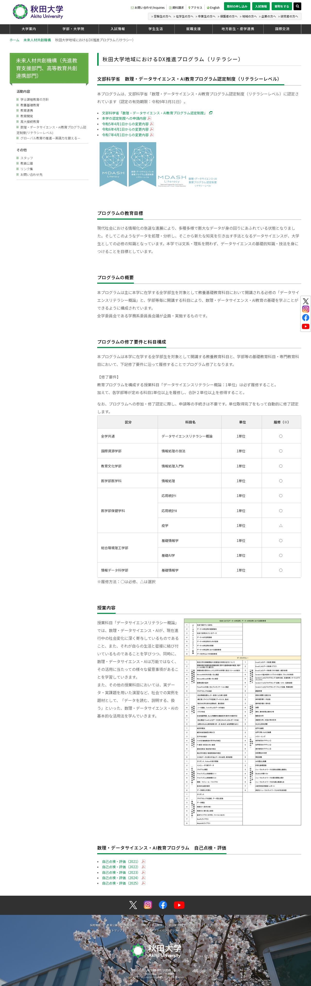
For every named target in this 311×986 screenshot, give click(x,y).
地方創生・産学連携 (238, 28)
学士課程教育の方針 (34, 99)
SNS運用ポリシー (197, 930)
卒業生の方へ (207, 16)
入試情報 (261, 6)
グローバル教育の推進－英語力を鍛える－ (50, 138)
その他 (22, 149)
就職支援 (193, 28)
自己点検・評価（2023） (121, 872)
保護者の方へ (229, 16)
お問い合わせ (216, 925)
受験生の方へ (162, 16)
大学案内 (29, 28)
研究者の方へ (289, 16)
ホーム (14, 39)
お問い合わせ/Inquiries (147, 7)
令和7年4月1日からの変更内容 (125, 134)
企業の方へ (268, 16)
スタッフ (26, 158)
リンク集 (26, 169)
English (213, 7)
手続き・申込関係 (151, 925)
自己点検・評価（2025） (121, 883)
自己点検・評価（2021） (121, 861)
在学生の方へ (184, 16)
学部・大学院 (73, 28)
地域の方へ (249, 16)
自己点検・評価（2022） (121, 866)
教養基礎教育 (29, 105)
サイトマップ (114, 930)
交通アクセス (193, 925)
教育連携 (26, 110)
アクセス (195, 7)
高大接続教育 (29, 121)
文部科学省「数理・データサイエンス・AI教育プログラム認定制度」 (154, 112)
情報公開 (129, 925)
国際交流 (282, 28)
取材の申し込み (237, 6)
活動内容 (23, 91)
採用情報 (95, 925)
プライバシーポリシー (167, 930)
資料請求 (176, 7)
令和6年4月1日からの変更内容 (125, 129)
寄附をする (282, 6)
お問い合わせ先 (31, 174)
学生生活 (155, 28)
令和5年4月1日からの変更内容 (125, 123)
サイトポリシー (138, 930)
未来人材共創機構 (37, 39)
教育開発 (26, 116)
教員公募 (26, 163)
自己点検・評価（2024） (121, 877)
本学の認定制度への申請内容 (124, 118)
